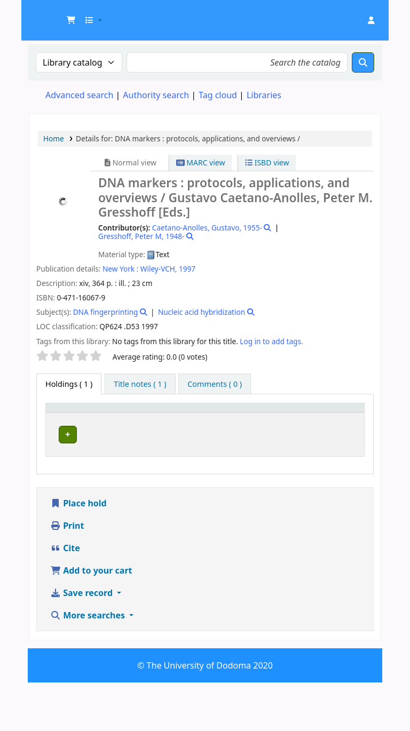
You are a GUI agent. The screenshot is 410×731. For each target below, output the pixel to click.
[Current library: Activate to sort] (117, 418)
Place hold (78, 552)
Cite (65, 596)
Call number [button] (226, 418)
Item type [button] (59, 418)
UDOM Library (56, 15)
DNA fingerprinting (105, 312)
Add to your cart (91, 619)
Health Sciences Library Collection (110, 458)
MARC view (200, 162)
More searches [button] (88, 664)
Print (67, 574)
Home (53, 138)
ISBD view (267, 162)
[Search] (363, 62)
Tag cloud (218, 95)
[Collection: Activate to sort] (177, 418)
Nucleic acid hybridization (201, 312)
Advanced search (79, 95)
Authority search (156, 95)
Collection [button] (171, 423)
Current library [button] (106, 418)
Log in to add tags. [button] (271, 341)
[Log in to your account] (371, 20)
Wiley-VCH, (158, 269)
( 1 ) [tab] (68, 384)
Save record (82, 641)
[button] (71, 20)
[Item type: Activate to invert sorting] (67, 418)
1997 (187, 269)
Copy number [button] (286, 418)
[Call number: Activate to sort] (236, 418)
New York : (120, 269)
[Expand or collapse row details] (342, 469)
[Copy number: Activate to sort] (293, 418)
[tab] (140, 384)
